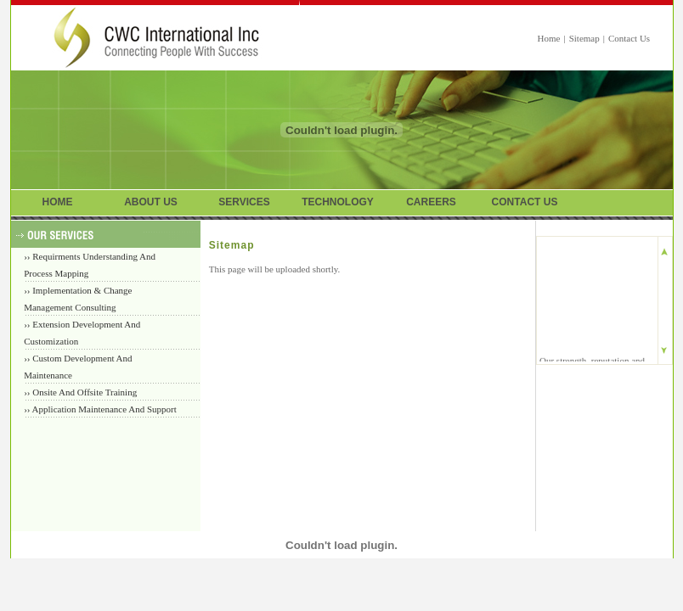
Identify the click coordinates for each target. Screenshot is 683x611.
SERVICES (243, 202)
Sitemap (584, 38)
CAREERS (431, 202)
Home (549, 38)
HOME (57, 202)
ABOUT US (151, 202)
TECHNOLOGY (338, 202)
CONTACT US (525, 202)
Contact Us (629, 38)
